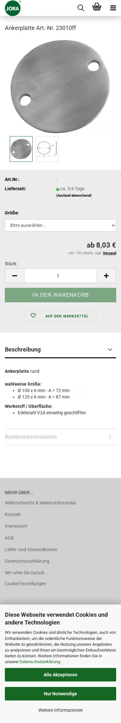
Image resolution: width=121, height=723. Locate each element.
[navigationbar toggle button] (113, 8)
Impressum (16, 526)
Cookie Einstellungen (25, 583)
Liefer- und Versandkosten (31, 549)
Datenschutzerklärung (40, 661)
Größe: (12, 212)
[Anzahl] (60, 275)
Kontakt (13, 514)
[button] (14, 275)
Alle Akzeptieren (60, 674)
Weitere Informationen (60, 710)
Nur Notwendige (60, 693)
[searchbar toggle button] (81, 8)
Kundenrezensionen (31, 436)
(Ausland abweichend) (74, 195)
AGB (9, 537)
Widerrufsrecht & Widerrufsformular (40, 502)
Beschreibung (23, 349)
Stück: (11, 263)
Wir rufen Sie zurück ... (27, 572)
